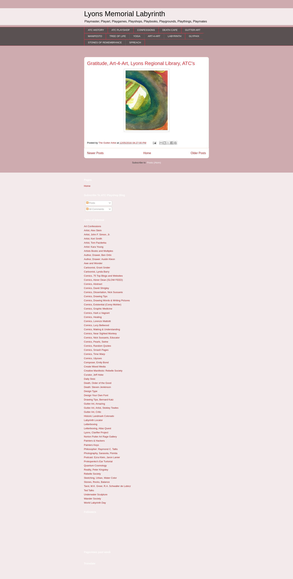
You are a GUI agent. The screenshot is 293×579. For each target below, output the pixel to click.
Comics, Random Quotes (97, 345)
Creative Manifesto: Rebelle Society (103, 370)
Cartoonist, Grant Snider (97, 267)
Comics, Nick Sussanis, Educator (102, 337)
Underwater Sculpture (95, 494)
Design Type (90, 391)
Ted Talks (89, 490)
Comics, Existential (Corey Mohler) (102, 304)
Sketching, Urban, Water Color (100, 477)
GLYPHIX (194, 36)
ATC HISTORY (96, 30)
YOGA (137, 36)
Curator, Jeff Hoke (94, 374)
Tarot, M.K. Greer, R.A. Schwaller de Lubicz (107, 486)
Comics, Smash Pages (96, 350)
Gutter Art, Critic (92, 412)
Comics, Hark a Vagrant (97, 313)
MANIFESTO (95, 36)
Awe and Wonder (93, 263)
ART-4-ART (154, 36)
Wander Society (92, 498)
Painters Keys (91, 445)
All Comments (95, 209)
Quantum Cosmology (95, 465)
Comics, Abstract (93, 284)
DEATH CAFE (170, 30)
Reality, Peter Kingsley (96, 469)
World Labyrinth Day (95, 502)
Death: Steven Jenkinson (97, 387)
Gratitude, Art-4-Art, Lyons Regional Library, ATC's (141, 63)
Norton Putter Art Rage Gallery (100, 436)
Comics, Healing (93, 317)
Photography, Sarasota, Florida (100, 453)
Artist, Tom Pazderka (95, 242)
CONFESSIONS (146, 30)
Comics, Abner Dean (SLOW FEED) (103, 279)
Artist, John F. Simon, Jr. (97, 234)
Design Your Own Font (96, 395)
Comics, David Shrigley (96, 288)
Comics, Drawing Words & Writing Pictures (107, 300)
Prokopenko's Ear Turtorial (98, 461)
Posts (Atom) (154, 162)
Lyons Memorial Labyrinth (124, 14)
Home (147, 153)
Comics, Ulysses (93, 358)
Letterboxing (90, 424)
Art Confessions (92, 226)
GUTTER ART (192, 30)
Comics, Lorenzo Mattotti (97, 321)
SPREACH (135, 42)
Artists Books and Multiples (98, 251)
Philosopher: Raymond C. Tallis (101, 449)
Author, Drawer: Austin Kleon (99, 259)
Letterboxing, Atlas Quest (97, 428)
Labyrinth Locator (93, 420)
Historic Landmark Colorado (99, 416)
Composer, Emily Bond (96, 362)
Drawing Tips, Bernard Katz (98, 399)
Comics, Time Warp (94, 354)
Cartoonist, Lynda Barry (96, 271)
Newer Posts (95, 153)
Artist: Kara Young (93, 246)
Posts (90, 203)
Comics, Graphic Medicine (98, 308)
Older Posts (198, 153)
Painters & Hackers (94, 440)
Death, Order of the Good (97, 383)
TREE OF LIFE (118, 36)
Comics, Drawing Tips (95, 296)
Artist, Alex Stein (93, 230)
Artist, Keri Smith (93, 238)
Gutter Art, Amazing (94, 403)
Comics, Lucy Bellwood (96, 325)
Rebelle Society (92, 473)
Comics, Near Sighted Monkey (100, 333)
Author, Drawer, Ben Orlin (97, 255)
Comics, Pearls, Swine (96, 341)
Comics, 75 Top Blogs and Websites (103, 275)
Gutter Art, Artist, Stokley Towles (101, 407)
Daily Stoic (89, 378)
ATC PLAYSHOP (120, 30)
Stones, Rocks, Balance (97, 482)
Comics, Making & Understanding (102, 329)
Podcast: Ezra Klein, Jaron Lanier (102, 457)
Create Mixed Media (95, 366)
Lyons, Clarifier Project (96, 432)
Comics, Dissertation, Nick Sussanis (103, 292)
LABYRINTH (174, 36)
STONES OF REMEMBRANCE (105, 42)
